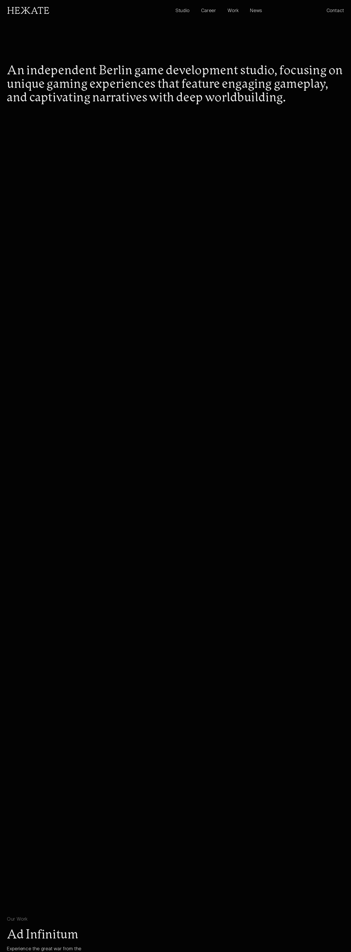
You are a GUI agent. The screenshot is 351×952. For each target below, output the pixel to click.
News (256, 11)
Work (233, 11)
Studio (182, 11)
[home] (91, 10)
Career (208, 11)
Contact (335, 11)
